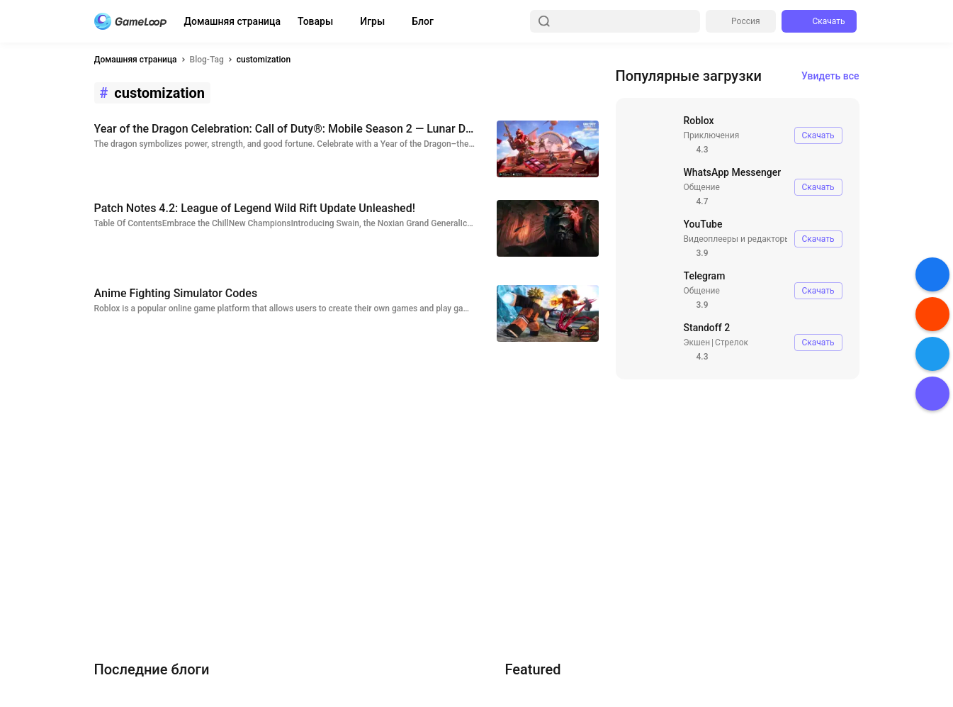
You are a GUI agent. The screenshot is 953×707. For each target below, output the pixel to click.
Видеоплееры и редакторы (737, 239)
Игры (372, 21)
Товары (315, 21)
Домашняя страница (232, 21)
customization (264, 60)
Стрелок (731, 342)
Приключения (712, 135)
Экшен (697, 342)
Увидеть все (830, 76)
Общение (702, 187)
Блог (423, 21)
